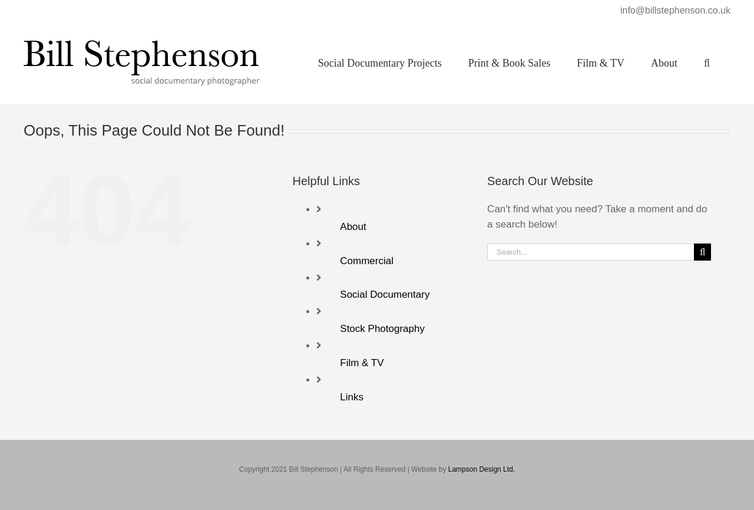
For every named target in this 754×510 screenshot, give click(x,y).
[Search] (702, 252)
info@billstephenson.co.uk (675, 10)
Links (351, 397)
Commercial (366, 260)
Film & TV (361, 362)
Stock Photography (382, 328)
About (353, 226)
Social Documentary (384, 294)
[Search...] (590, 252)
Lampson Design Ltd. (481, 469)
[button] (707, 63)
